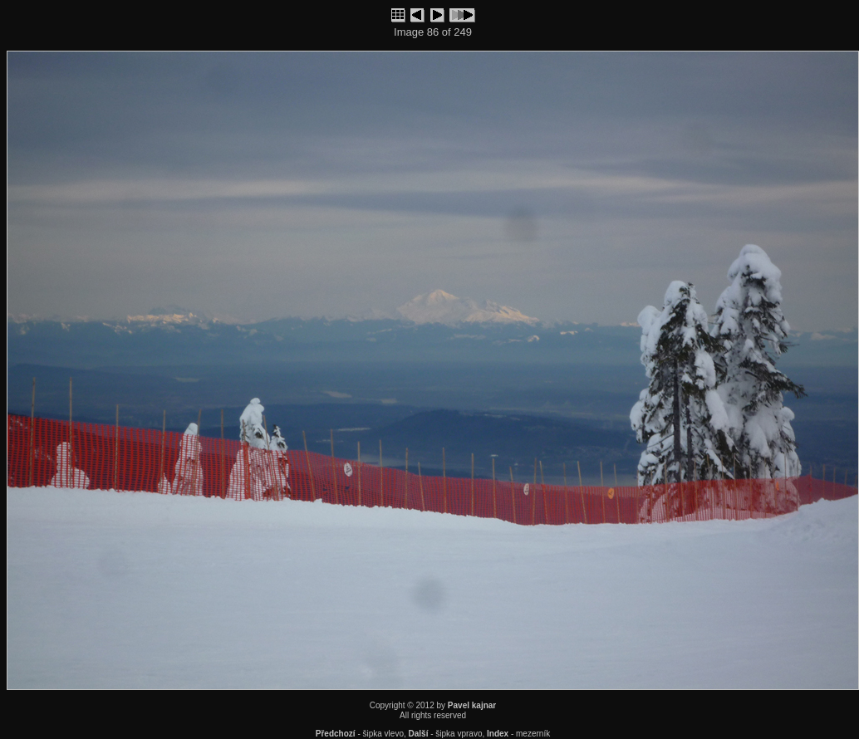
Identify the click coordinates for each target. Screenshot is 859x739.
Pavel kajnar (472, 705)
